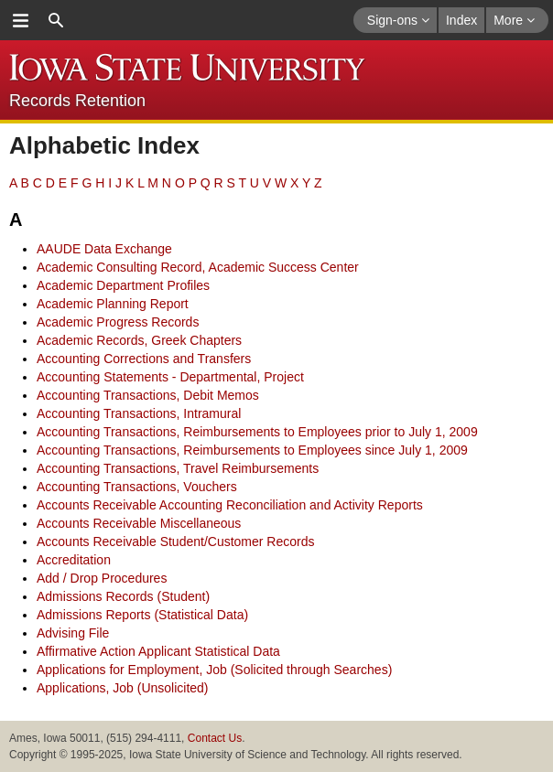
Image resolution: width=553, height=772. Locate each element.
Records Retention (77, 100)
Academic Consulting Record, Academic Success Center (198, 267)
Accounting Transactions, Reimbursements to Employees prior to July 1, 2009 (257, 431)
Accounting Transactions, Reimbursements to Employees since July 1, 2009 (252, 450)
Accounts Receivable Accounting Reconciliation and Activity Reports (230, 505)
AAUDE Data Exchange (104, 248)
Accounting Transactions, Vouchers (137, 486)
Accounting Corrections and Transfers (144, 358)
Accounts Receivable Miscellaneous (139, 523)
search (55, 20)
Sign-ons (398, 20)
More (514, 20)
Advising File (73, 633)
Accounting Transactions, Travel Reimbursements (178, 468)
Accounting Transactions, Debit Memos (148, 395)
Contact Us (215, 738)
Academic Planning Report (113, 303)
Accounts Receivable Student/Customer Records (175, 541)
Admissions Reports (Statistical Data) (142, 614)
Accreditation (74, 559)
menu (20, 20)
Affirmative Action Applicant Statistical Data (158, 651)
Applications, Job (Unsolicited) (123, 688)
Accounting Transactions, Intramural (139, 413)
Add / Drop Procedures (102, 578)
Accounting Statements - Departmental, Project (170, 377)
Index (461, 20)
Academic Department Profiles (123, 285)
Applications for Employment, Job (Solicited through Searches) (214, 669)
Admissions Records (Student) (123, 596)
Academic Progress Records (118, 322)
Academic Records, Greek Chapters (139, 340)
